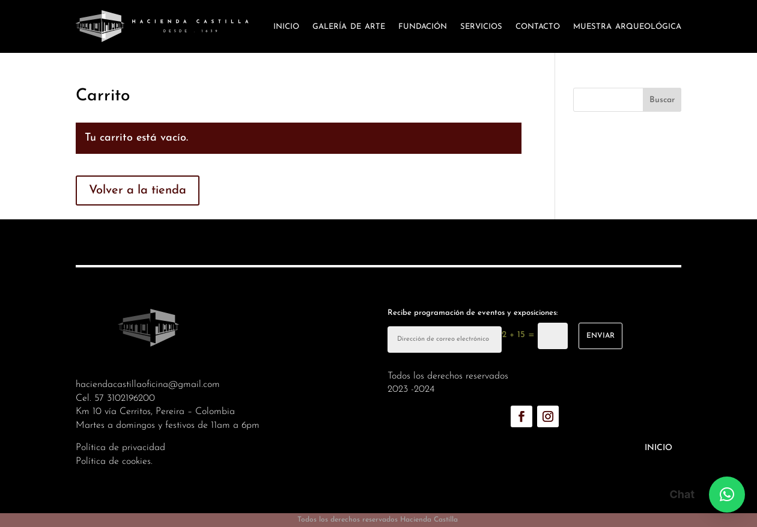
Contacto (537, 26)
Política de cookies (113, 461)
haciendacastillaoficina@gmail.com (148, 384)
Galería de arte (348, 26)
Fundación (422, 26)
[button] (727, 495)
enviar (600, 336)
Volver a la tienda (137, 190)
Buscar (662, 100)
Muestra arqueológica (627, 26)
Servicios (481, 26)
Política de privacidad (120, 447)
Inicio (286, 26)
